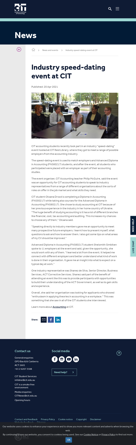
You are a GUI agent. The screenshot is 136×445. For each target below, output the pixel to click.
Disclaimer (95, 419)
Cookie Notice (91, 442)
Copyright (81, 419)
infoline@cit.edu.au (25, 380)
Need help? (64, 372)
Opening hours (22, 400)
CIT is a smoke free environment (25, 386)
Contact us (23, 351)
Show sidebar (19, 49)
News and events (50, 50)
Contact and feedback (26, 419)
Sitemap (41, 422)
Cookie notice (65, 419)
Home (33, 50)
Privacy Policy (108, 442)
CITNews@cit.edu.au (26, 395)
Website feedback (24, 422)
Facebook (51, 320)
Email (44, 320)
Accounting (59, 307)
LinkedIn (58, 320)
